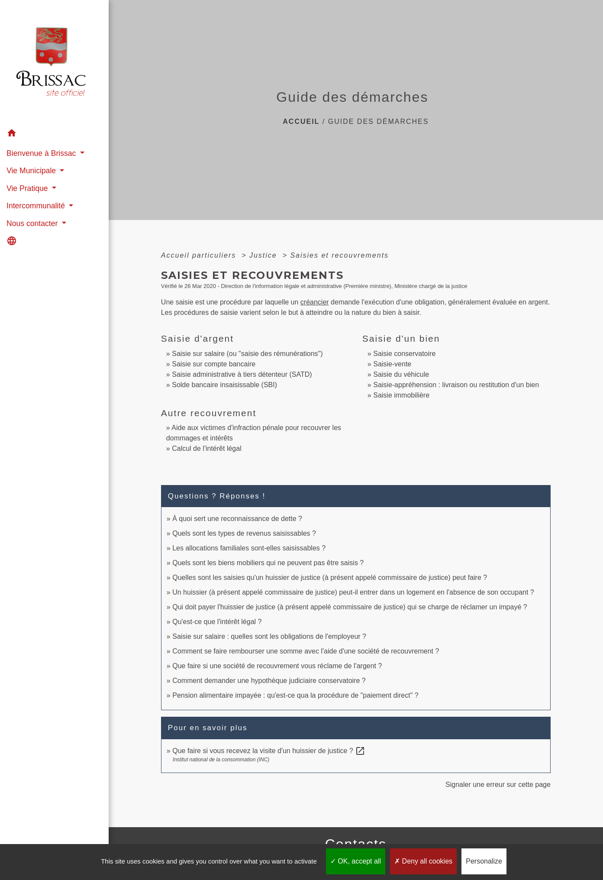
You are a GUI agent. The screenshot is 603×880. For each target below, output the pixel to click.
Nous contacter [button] (33, 223)
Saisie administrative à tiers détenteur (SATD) (242, 374)
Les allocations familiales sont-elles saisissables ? (249, 548)
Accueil (301, 121)
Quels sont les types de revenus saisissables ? (244, 533)
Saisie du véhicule (401, 374)
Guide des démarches (378, 121)
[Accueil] (54, 62)
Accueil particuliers (200, 255)
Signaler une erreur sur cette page (498, 784)
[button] (54, 134)
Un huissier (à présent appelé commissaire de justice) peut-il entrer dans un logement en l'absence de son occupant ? (353, 592)
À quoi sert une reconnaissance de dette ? (237, 518)
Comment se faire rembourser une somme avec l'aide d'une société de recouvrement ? (305, 651)
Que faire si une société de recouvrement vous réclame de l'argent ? (277, 666)
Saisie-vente (392, 364)
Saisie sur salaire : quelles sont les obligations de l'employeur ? (269, 636)
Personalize (484, 861)
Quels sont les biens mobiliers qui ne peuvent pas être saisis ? (268, 562)
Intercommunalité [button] (36, 205)
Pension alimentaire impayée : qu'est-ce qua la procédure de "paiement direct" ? (295, 695)
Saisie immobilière (401, 395)
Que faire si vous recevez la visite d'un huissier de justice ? (268, 750)
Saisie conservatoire (404, 353)
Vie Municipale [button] (32, 170)
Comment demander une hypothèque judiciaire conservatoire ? (268, 680)
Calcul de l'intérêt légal (206, 448)
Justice (264, 255)
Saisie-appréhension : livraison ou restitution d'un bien (456, 384)
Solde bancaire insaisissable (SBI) (224, 384)
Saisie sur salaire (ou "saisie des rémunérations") (247, 353)
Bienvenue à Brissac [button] (42, 153)
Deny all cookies (423, 861)
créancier (314, 302)
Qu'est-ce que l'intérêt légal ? (216, 621)
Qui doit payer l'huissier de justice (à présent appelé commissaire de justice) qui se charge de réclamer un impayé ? (349, 607)
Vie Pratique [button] (28, 188)
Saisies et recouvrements (339, 255)
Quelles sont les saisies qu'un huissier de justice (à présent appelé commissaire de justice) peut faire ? (329, 577)
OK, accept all (355, 861)
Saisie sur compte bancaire (213, 364)
